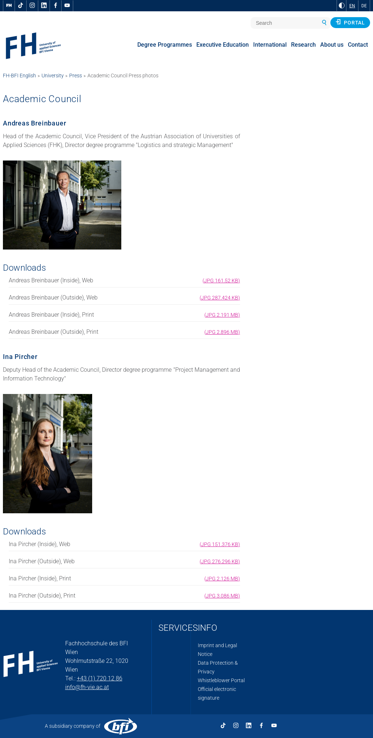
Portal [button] (350, 22)
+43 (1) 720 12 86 (99, 678)
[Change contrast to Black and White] (342, 5)
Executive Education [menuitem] (222, 44)
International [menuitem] (270, 44)
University (53, 75)
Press (75, 75)
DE (364, 5)
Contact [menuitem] (358, 44)
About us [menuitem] (331, 44)
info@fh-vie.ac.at (87, 687)
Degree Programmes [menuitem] (164, 44)
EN (352, 5)
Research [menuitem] (303, 44)
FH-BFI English (19, 75)
